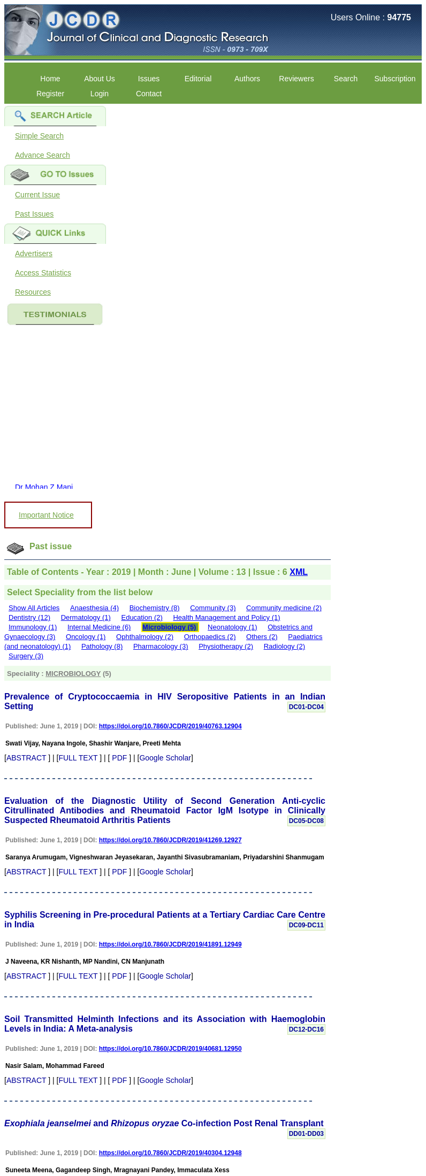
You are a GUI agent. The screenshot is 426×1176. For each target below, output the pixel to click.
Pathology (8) (102, 646)
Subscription (394, 78)
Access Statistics (43, 272)
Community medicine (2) (284, 608)
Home (50, 78)
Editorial (198, 78)
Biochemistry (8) (155, 608)
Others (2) (262, 637)
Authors (247, 78)
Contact (149, 93)
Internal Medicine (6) (99, 627)
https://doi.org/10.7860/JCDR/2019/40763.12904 (170, 726)
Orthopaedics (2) (210, 637)
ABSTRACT (26, 758)
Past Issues (34, 214)
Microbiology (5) (169, 627)
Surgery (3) (26, 656)
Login (99, 93)
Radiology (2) (284, 646)
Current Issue (37, 194)
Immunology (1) (33, 627)
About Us (99, 78)
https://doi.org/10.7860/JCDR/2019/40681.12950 (170, 1048)
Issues (148, 78)
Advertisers (33, 253)
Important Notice (46, 515)
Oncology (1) (85, 637)
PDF (119, 758)
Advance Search (42, 155)
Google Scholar (165, 758)
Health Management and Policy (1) (226, 617)
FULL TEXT (77, 758)
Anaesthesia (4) (94, 608)
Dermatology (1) (86, 617)
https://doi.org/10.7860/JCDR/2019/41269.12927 (170, 840)
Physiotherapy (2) (226, 646)
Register (50, 93)
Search (345, 78)
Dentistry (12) (29, 617)
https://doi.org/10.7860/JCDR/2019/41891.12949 (170, 944)
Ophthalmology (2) (144, 637)
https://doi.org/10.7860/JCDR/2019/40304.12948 (170, 1153)
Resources (33, 292)
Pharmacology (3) (160, 646)
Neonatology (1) (232, 627)
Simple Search (39, 136)
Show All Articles (34, 608)
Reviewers (296, 78)
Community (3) (212, 608)
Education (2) (141, 617)
